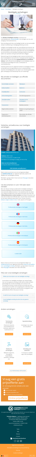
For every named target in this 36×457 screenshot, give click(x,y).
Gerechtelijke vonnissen (8, 84)
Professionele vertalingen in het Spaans (18, 245)
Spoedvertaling (27, 321)
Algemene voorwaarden (18, 445)
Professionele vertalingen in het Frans (18, 216)
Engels (7, 200)
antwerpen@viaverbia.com (12, 152)
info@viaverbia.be (7, 173)
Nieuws (18, 434)
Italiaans (3, 200)
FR (30, 455)
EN (33, 455)
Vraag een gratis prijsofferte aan (14, 381)
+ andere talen (18, 253)
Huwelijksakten (5, 91)
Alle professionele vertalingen (18, 370)
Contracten (22, 91)
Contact (18, 436)
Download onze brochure (18, 438)
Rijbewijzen (22, 84)
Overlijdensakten (6, 99)
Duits (15, 200)
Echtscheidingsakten (7, 95)
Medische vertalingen (9, 349)
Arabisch (11, 200)
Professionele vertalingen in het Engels (18, 207)
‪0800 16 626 (20, 421)
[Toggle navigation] (33, 4)
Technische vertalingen (9, 322)
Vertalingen (8, 9)
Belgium (5, 455)
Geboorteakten (5, 88)
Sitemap (18, 450)
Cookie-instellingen (18, 453)
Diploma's (22, 88)
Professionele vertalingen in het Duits (18, 226)
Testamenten (5, 105)
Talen (18, 429)
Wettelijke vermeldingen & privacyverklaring (18, 447)
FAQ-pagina (25, 178)
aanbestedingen (15, 39)
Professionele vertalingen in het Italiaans (18, 235)
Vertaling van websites (27, 349)
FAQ (18, 431)
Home (2, 9)
